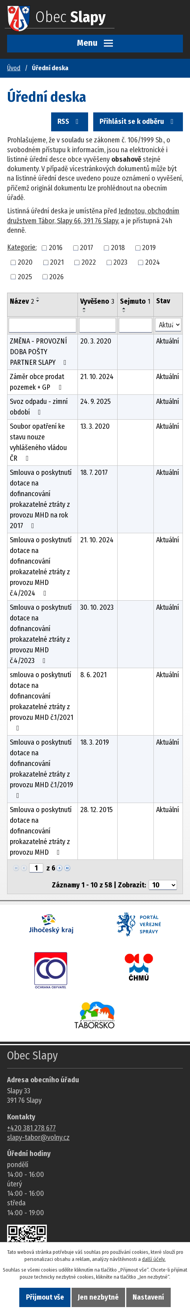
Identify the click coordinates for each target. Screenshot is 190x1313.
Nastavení (148, 1297)
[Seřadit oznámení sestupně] (38, 301)
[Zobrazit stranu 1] (36, 868)
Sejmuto (135, 301)
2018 (118, 247)
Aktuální (167, 341)
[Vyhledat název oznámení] (42, 325)
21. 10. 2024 (97, 376)
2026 (56, 276)
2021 (57, 262)
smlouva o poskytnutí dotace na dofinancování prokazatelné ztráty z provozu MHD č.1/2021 (41, 701)
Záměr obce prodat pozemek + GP (37, 382)
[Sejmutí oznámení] (135, 325)
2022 (88, 262)
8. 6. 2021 (93, 675)
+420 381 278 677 (31, 1128)
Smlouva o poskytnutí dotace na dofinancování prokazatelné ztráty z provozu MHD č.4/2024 (41, 567)
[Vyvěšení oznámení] (97, 325)
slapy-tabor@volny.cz (38, 1137)
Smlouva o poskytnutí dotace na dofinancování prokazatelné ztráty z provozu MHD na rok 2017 (41, 499)
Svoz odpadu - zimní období (39, 406)
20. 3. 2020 (95, 341)
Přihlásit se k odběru (138, 121)
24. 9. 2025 (95, 401)
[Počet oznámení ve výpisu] (163, 885)
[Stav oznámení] (168, 325)
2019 (149, 247)
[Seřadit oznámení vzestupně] (38, 297)
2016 (56, 247)
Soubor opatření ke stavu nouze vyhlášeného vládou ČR (38, 442)
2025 (25, 276)
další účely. (154, 1259)
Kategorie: (22, 247)
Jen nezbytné (98, 1297)
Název (22, 301)
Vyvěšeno (97, 301)
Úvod (13, 68)
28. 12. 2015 (96, 809)
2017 (86, 247)
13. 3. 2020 (95, 426)
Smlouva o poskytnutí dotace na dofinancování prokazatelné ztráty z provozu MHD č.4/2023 (41, 634)
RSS (69, 121)
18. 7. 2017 (94, 472)
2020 (25, 262)
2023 (120, 262)
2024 (152, 262)
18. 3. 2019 (94, 742)
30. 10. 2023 (97, 607)
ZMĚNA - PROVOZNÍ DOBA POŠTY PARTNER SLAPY (40, 352)
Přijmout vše (45, 1297)
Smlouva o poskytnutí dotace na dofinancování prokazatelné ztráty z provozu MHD (41, 831)
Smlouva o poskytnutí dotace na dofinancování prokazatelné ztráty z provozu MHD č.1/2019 (41, 768)
